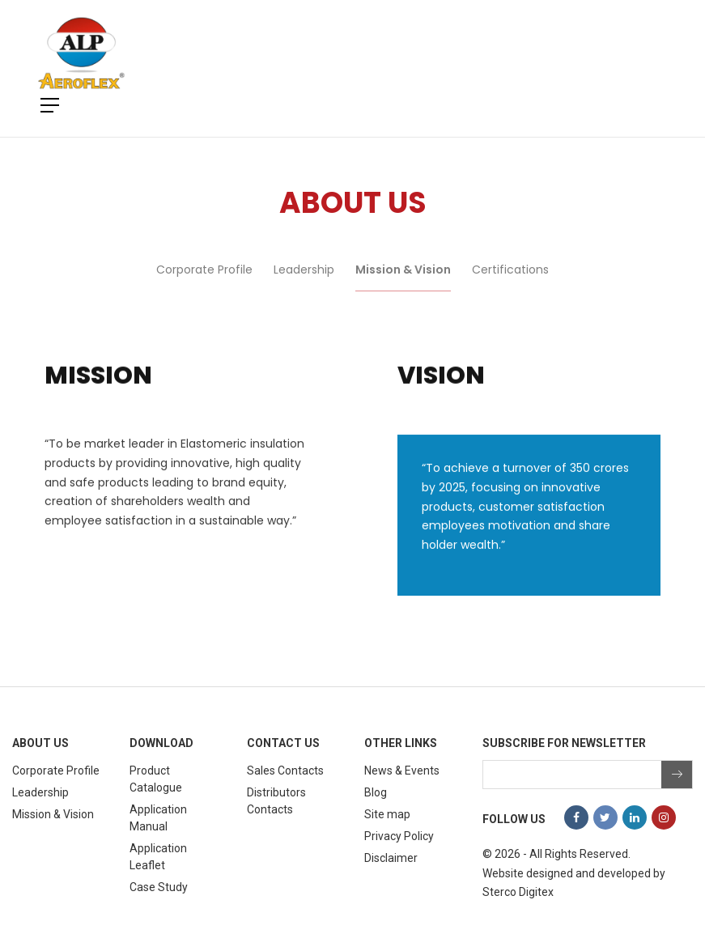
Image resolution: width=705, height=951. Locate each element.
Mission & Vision (403, 282)
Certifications (510, 282)
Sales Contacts (285, 770)
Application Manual (158, 818)
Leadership (304, 282)
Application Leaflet (158, 857)
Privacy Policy (399, 836)
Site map (387, 814)
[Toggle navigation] (646, 53)
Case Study (159, 887)
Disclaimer (391, 857)
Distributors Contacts (276, 801)
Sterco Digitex (518, 891)
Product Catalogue (156, 779)
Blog (375, 792)
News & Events (402, 770)
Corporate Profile (204, 282)
